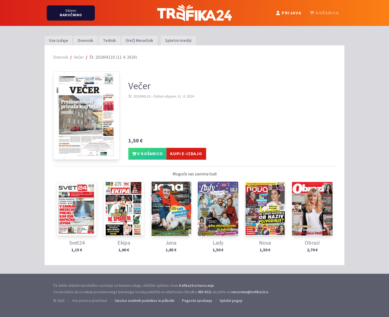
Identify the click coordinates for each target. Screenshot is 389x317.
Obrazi (312, 243)
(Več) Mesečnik (139, 41)
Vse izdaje (58, 41)
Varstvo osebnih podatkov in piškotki (145, 300)
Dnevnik (85, 41)
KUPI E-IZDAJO (186, 154)
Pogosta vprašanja (197, 300)
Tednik (109, 41)
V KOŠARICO (147, 154)
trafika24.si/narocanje (196, 285)
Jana (171, 243)
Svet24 (77, 243)
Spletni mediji (178, 41)
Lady (218, 243)
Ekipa (124, 243)
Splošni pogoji (231, 300)
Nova (265, 243)
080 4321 (205, 292)
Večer (79, 57)
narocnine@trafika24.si (249, 292)
